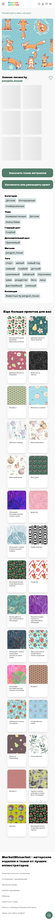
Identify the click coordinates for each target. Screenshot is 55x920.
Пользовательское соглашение (16, 873)
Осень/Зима (13, 222)
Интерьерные (27, 200)
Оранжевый (13, 242)
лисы (43, 280)
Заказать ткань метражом (27, 173)
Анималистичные (16, 216)
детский (35, 268)
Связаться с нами (10, 902)
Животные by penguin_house (22, 295)
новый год (34, 263)
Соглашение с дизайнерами (14, 879)
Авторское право (9, 885)
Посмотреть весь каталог (16, 13)
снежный (30, 285)
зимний (10, 268)
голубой (23, 268)
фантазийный (14, 285)
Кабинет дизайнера (11, 890)
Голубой (10, 232)
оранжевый (12, 274)
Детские (10, 200)
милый (20, 263)
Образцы (6, 896)
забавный (28, 274)
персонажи (44, 274)
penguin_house (12, 80)
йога (33, 280)
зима (8, 280)
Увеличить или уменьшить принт (27, 184)
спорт (9, 263)
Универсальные (15, 206)
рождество (21, 280)
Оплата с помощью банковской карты (19, 907)
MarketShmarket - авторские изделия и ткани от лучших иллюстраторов (26, 861)
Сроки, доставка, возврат (13, 913)
